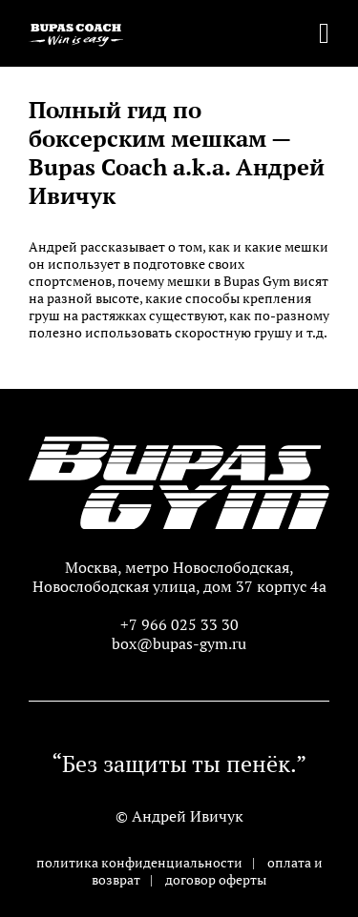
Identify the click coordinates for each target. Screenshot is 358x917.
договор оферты (215, 879)
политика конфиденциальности (139, 862)
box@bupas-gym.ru (179, 643)
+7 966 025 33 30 (179, 624)
